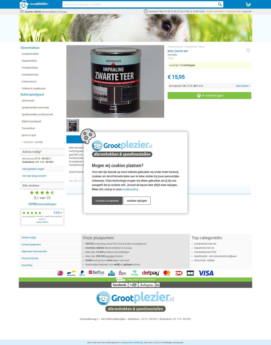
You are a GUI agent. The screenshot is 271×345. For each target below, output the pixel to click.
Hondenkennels (30, 74)
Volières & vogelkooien (34, 88)
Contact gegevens (31, 244)
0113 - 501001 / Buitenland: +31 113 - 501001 (166, 319)
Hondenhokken (30, 67)
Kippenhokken (29, 60)
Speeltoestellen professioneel (37, 114)
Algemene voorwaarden (34, 251)
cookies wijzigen (137, 200)
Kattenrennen (29, 81)
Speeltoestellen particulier (35, 107)
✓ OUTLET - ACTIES (32, 142)
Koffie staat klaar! (215, 11)
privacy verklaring (134, 342)
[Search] (220, 4)
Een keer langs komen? (34, 175)
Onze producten (30, 258)
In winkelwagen (210, 95)
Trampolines (28, 128)
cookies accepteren (107, 200)
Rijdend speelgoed (31, 121)
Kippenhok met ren (204, 248)
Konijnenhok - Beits (194, 46)
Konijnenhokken (30, 53)
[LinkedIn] (157, 286)
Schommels (28, 100)
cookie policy (130, 189)
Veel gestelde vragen (33, 169)
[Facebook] (119, 286)
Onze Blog (26, 265)
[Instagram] (146, 286)
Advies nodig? (28, 237)
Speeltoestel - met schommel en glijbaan (215, 256)
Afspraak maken (234, 11)
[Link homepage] (34, 4)
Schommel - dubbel (204, 260)
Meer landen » (243, 85)
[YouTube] (133, 286)
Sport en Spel (29, 135)
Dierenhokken (30, 48)
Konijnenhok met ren (205, 243)
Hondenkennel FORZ (205, 252)
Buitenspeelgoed (32, 94)
